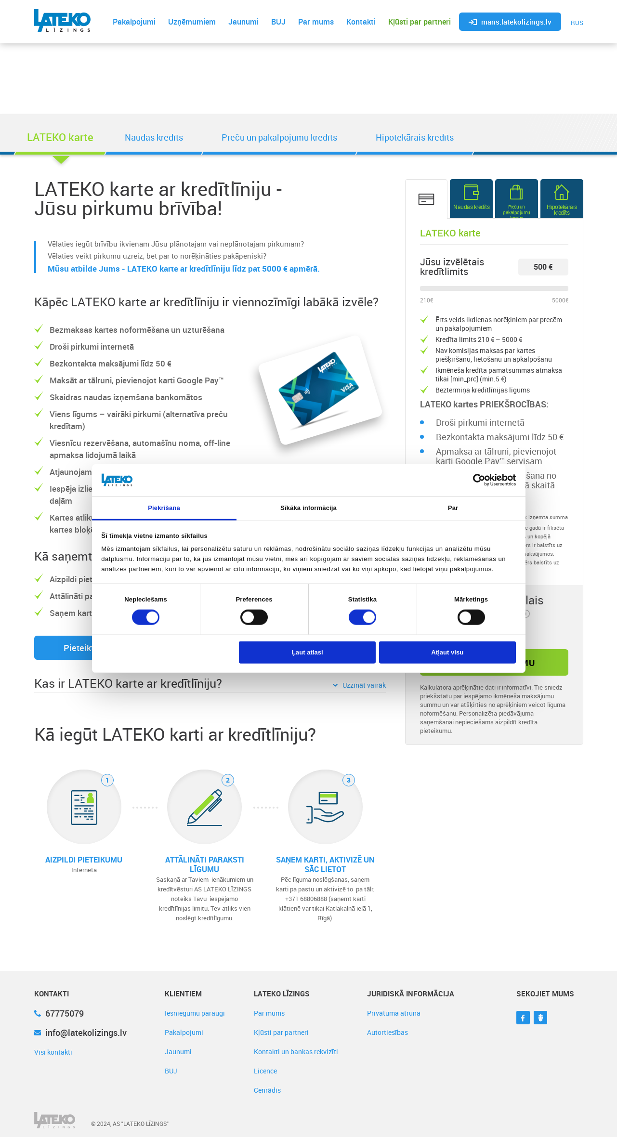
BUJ (278, 21)
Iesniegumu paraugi (195, 1013)
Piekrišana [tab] (164, 507)
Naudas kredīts (154, 137)
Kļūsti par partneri (419, 21)
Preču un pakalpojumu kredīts (279, 137)
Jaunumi (243, 21)
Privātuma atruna (393, 1013)
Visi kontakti (53, 1052)
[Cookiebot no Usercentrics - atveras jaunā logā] (474, 480)
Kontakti (361, 21)
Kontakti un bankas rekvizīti (296, 1051)
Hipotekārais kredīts (415, 137)
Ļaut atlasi (307, 652)
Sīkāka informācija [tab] (308, 507)
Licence (265, 1070)
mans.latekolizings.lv (510, 21)
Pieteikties (84, 647)
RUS (577, 22)
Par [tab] (453, 507)
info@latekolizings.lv (80, 1032)
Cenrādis (267, 1090)
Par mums (316, 21)
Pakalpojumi (134, 21)
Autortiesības (387, 1032)
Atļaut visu (447, 652)
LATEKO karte (60, 137)
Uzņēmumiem (192, 21)
